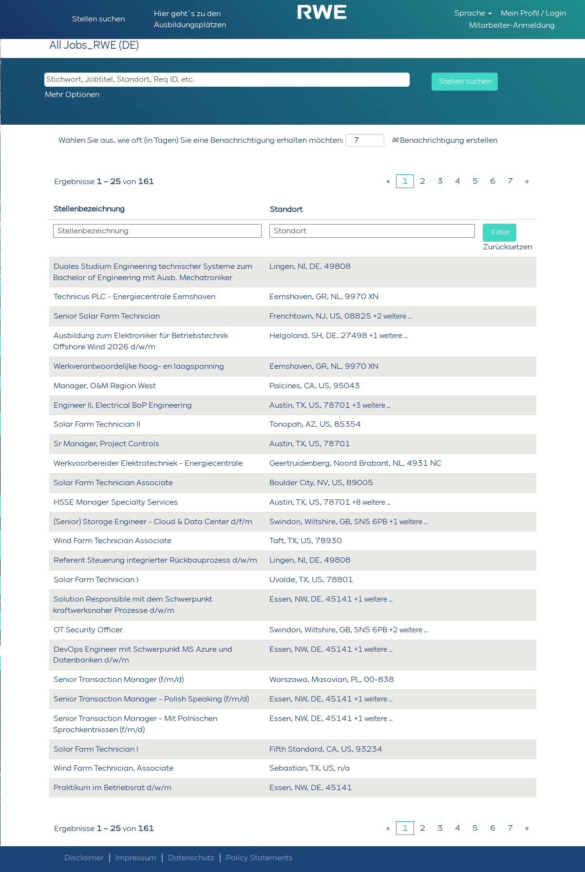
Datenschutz (191, 857)
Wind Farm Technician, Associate (113, 768)
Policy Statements (259, 857)
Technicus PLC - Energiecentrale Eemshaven (134, 296)
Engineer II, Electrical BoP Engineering (123, 405)
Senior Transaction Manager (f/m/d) (119, 679)
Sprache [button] (473, 13)
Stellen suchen (98, 18)
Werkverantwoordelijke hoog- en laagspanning (139, 366)
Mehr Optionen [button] (72, 94)
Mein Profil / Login (533, 13)
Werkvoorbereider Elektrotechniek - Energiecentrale (148, 463)
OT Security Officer (88, 629)
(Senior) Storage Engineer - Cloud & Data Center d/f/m (153, 521)
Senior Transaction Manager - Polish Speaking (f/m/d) (151, 698)
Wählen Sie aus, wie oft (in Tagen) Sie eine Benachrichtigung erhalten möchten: (200, 140)
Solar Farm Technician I (96, 579)
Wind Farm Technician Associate (112, 540)
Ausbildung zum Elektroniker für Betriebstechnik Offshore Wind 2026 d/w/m (140, 341)
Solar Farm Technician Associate (113, 482)
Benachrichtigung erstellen (444, 140)
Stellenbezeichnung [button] (89, 208)
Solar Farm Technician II (97, 424)
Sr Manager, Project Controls (106, 443)
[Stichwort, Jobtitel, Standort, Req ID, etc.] (227, 80)
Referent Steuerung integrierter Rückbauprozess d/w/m (155, 560)
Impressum (135, 857)
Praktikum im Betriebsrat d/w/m (112, 787)
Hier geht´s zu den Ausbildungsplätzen (190, 19)
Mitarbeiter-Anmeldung (512, 25)
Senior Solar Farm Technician (107, 316)
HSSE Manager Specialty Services (116, 502)
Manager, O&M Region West (105, 385)
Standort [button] (286, 209)
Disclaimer (84, 857)
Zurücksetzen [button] (507, 246)
